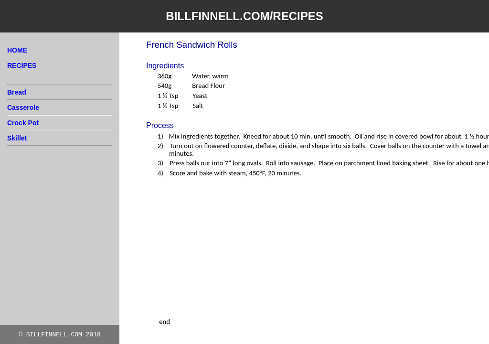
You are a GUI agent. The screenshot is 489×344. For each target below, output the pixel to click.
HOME (17, 50)
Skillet (17, 138)
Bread (16, 92)
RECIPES (21, 65)
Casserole (23, 107)
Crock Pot (23, 123)
